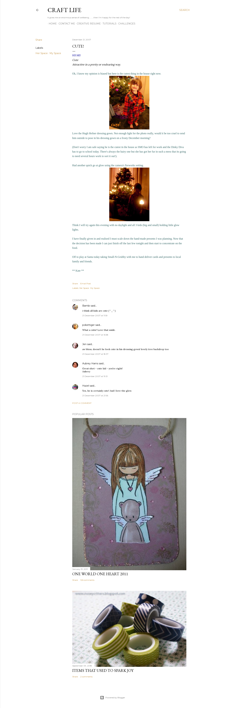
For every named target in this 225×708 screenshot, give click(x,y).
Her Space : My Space (48, 53)
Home (52, 23)
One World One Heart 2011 (100, 573)
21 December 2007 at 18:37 (95, 354)
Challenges (125, 23)
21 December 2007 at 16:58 (95, 334)
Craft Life (64, 10)
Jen (84, 344)
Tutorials (108, 23)
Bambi (86, 305)
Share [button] (38, 39)
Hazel (85, 385)
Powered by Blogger (112, 698)
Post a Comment (82, 403)
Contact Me (65, 23)
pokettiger (88, 324)
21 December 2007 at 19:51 (95, 376)
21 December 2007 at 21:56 (95, 395)
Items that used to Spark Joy (102, 670)
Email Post (85, 283)
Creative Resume (88, 23)
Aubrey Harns (90, 363)
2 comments (86, 676)
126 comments (87, 580)
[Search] (184, 10)
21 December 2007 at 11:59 (95, 315)
